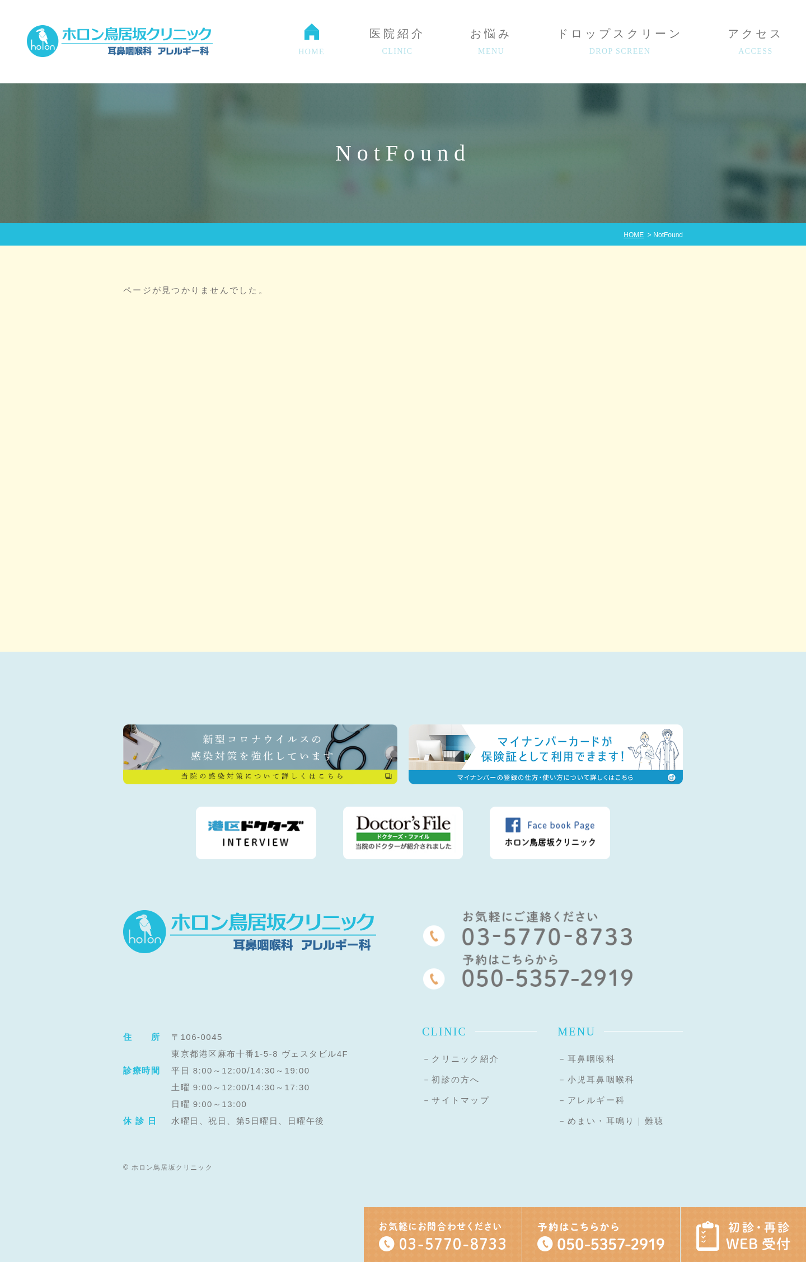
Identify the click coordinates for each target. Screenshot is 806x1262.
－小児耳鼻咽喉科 (596, 1079)
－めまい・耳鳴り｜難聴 (610, 1121)
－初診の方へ (451, 1079)
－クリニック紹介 (460, 1058)
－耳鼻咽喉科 (586, 1058)
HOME (634, 235)
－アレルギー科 (591, 1100)
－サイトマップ (456, 1100)
